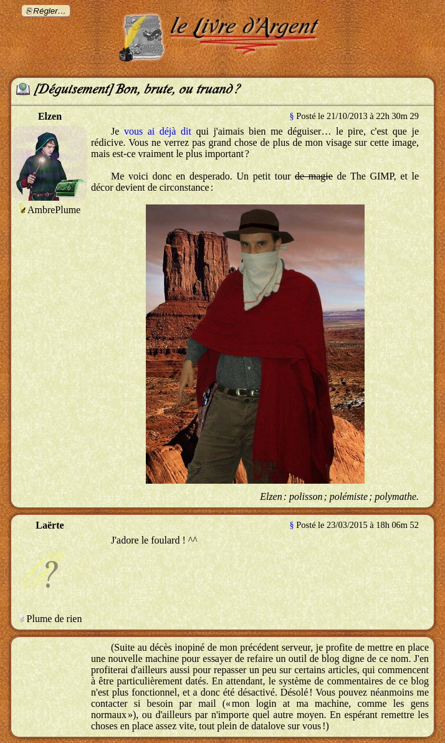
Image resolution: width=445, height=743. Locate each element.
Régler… (49, 11)
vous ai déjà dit (157, 131)
